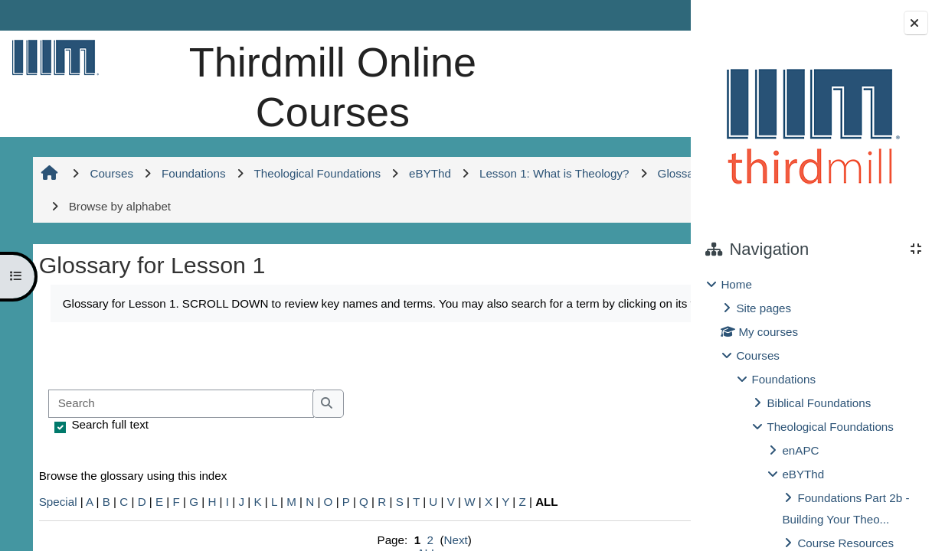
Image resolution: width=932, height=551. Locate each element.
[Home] (53, 57)
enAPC (800, 450)
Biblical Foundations (819, 402)
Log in (646, 14)
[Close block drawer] (916, 23)
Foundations (783, 379)
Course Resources (845, 542)
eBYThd (803, 474)
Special (57, 514)
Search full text (108, 437)
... (641, 367)
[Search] (179, 417)
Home (736, 284)
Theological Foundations (830, 426)
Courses (758, 355)
